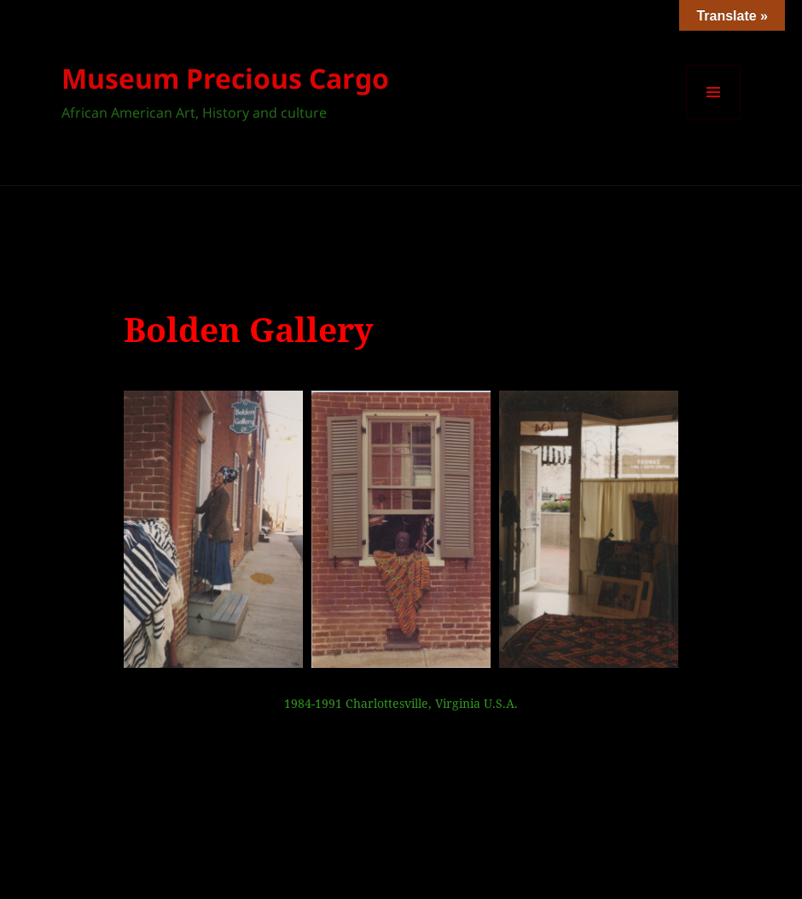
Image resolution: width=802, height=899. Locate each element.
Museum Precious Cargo (225, 78)
